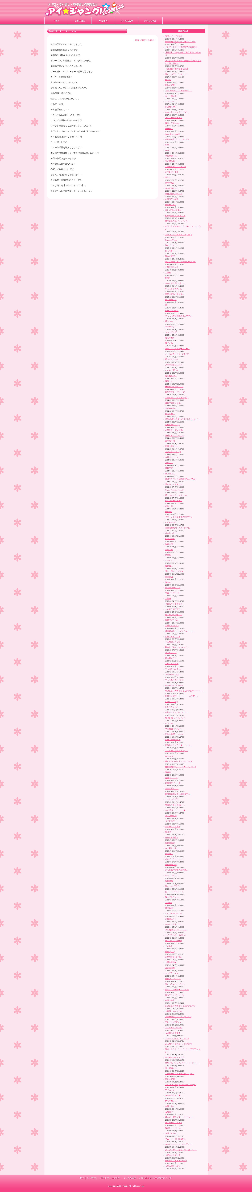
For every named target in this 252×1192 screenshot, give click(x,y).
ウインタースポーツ (173, 501)
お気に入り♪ (170, 919)
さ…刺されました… (173, 848)
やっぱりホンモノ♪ (173, 669)
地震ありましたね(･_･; (175, 805)
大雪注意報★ (171, 962)
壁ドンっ (169, 321)
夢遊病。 (169, 772)
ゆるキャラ (170, 538)
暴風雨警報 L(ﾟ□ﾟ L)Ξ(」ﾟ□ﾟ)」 (178, 528)
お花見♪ (168, 902)
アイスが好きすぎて (173, 118)
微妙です (169, 468)
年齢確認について (163, 1178)
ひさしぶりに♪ (171, 533)
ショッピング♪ (171, 332)
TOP (82, 1178)
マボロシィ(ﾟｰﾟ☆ (172, 674)
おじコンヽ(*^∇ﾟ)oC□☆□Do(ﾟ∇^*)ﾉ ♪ (180, 1084)
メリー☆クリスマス (173, 365)
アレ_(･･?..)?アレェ (173, 1022)
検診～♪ (168, 381)
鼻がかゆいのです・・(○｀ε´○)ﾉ (178, 761)
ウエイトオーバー (172, 593)
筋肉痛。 (169, 854)
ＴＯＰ (56, 21)
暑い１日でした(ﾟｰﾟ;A (174, 571)
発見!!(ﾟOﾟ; (170, 951)
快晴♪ (167, 278)
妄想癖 (168, 598)
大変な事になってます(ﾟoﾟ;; (177, 397)
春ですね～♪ (170, 343)
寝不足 (168, 80)
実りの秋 (169, 549)
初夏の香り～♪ (171, 446)
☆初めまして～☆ (172, 1155)
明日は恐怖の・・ (172, 739)
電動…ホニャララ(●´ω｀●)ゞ (177, 348)
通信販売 (169, 881)
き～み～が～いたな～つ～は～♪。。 (181, 1150)
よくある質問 (127, 21)
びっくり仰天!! (171, 837)
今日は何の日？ (172, 310)
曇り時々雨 (170, 441)
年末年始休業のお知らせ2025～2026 (180, 42)
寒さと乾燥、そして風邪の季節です (180, 262)
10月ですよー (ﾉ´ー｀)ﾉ (175, 392)
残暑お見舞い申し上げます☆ (177, 794)
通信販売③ (170, 843)
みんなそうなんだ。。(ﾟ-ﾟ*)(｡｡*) (178, 1044)
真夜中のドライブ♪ (173, 403)
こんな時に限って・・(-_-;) (176, 750)
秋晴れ (168, 555)
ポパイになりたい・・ (174, 859)
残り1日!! (169, 908)
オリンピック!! (171, 172)
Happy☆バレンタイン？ (175, 215)
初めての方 (80, 21)
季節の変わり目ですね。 (175, 294)
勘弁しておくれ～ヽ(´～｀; (176, 647)
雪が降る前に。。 (172, 161)
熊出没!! (168, 832)
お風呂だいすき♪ (172, 199)
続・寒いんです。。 (173, 615)
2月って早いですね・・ (175, 210)
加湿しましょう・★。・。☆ (177, 745)
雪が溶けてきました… (174, 484)
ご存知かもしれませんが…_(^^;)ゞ (180, 1074)
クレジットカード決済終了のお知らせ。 (182, 47)
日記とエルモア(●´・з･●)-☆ (177, 989)
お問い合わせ (150, 21)
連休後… (169, 566)
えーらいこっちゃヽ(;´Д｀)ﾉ (177, 354)
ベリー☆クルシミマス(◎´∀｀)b (178, 517)
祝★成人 (169, 128)
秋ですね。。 (171, 1101)
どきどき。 (170, 560)
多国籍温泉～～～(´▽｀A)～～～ (179, 631)
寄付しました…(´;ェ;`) (174, 435)
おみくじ (169, 506)
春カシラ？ (170, 473)
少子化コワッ (171, 821)
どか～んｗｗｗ (172, 664)
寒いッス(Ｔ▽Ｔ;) (172, 886)
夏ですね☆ (170, 183)
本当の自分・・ (172, 1000)
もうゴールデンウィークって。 (178, 90)
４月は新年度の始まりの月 (176, 69)
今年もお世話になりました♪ (177, 139)
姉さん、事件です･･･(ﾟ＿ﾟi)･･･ (179, 1117)
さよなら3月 (170, 107)
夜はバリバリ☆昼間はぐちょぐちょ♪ (181, 479)
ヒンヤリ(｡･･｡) (171, 707)
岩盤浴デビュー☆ (172, 783)
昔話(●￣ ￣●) (171, 778)
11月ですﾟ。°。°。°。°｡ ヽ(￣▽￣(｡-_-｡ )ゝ (182, 1063)
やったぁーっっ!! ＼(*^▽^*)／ (178, 1144)
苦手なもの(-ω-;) (172, 625)
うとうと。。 (171, 653)
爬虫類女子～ (171, 658)
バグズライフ (171, 875)
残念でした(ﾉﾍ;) (172, 897)
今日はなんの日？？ (173, 194)
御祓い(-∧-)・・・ (173, 979)
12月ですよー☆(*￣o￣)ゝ (176, 712)
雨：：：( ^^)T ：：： (174, 892)
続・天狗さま (171, 300)
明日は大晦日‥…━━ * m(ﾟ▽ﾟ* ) (181, 696)
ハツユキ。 (170, 723)
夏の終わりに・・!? (173, 1122)
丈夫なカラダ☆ (172, 799)
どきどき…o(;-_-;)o (173, 452)
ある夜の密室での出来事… (176, 870)
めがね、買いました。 (174, 370)
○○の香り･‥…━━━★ (175, 810)
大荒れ (168, 272)
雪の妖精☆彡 (171, 1068)
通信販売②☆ (171, 865)
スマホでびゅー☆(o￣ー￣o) (177, 1038)
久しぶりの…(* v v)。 (174, 913)
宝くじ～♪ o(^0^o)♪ (173, 1027)
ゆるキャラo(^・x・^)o (174, 995)
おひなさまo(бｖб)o (173, 957)
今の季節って (171, 156)
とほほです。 (171, 101)
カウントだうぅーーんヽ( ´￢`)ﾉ (178, 234)
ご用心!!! (169, 1112)
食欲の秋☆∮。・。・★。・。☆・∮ (180, 767)
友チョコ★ (170, 968)
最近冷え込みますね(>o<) (176, 1160)
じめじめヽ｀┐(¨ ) (172, 425)
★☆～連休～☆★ (172, 1095)
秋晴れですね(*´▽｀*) (174, 386)
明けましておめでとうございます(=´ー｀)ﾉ (184, 691)
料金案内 (103, 21)
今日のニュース (172, 457)
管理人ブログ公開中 (173, 36)
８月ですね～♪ (171, 1133)
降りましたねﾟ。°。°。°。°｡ (176, 221)
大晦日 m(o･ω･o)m (173, 1011)
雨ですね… (170, 414)
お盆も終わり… (172, 408)
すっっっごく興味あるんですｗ (178, 316)
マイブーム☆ (171, 816)
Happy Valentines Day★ (174, 490)
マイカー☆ (170, 1090)
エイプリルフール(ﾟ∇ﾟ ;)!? (175, 935)
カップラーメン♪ (172, 973)
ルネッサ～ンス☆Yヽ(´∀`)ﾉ (176, 112)
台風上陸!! (169, 1106)
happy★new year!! (172, 134)
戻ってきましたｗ (172, 636)
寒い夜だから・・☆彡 (174, 1057)
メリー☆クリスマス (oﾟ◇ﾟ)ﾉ (178, 1017)
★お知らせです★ (172, 1033)
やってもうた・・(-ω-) (174, 680)
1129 (167, 150)
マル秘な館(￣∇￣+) (173, 609)
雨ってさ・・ (171, 251)
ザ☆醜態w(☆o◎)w (173, 729)
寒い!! (167, 177)
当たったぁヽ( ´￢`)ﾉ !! (174, 984)
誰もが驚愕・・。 (172, 256)
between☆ (169, 756)
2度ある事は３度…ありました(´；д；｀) (182, 419)
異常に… (169, 463)
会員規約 (116, 1178)
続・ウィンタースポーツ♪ (176, 495)
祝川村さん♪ (170, 204)
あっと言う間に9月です (175, 283)
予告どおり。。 (172, 788)
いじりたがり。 (172, 522)
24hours (168, 582)
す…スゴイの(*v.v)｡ (173, 289)
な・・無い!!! (171, 96)
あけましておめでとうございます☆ (180, 1006)
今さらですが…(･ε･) (174, 685)
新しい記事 (170, 85)
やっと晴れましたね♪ (174, 188)
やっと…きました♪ (173, 924)
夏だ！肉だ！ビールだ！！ (176, 74)
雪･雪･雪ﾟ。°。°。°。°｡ (175, 718)
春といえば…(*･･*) (173, 940)
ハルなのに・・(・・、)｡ (176, 930)
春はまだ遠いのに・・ (174, 123)
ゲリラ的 (169, 577)
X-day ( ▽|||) (171, 702)
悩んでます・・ (172, 245)
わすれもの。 (171, 376)
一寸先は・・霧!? (172, 826)
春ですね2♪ (170, 338)
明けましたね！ (172, 359)
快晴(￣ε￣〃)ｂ (172, 620)
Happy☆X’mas (171, 240)
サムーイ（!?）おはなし (175, 1139)
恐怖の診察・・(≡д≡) (174, 734)
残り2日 (168, 511)
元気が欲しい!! (171, 267)
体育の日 (169, 544)
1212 (167, 145)
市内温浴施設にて (172, 587)
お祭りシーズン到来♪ (174, 430)
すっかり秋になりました (175, 166)
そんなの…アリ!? (172, 642)
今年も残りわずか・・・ (175, 1166)
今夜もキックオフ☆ (173, 604)
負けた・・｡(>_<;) (173, 1128)
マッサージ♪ (170, 327)
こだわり (169, 946)
